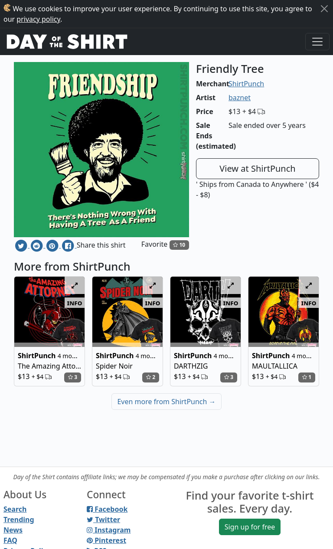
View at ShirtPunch (257, 168)
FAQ (10, 540)
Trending (18, 519)
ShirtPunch (246, 83)
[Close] (324, 8)
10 (179, 244)
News (13, 530)
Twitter (103, 519)
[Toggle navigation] (317, 41)
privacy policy (38, 19)
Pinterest (106, 540)
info (74, 302)
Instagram (109, 530)
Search (14, 509)
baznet (240, 97)
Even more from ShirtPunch (166, 401)
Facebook (107, 509)
